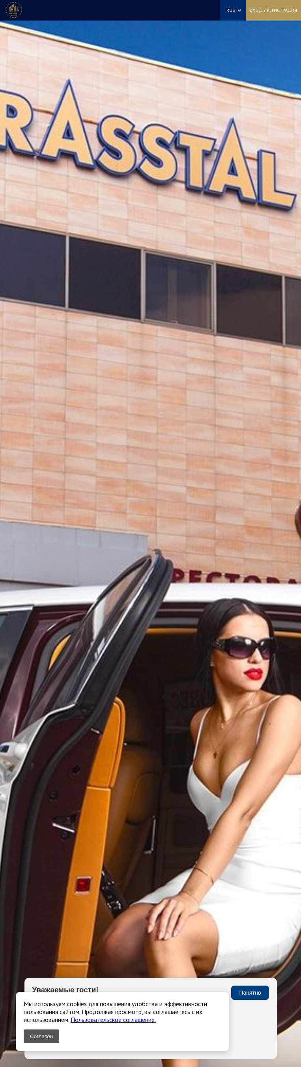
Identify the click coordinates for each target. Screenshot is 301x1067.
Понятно (250, 993)
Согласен (41, 1036)
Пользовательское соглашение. (113, 1020)
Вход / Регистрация (273, 10)
